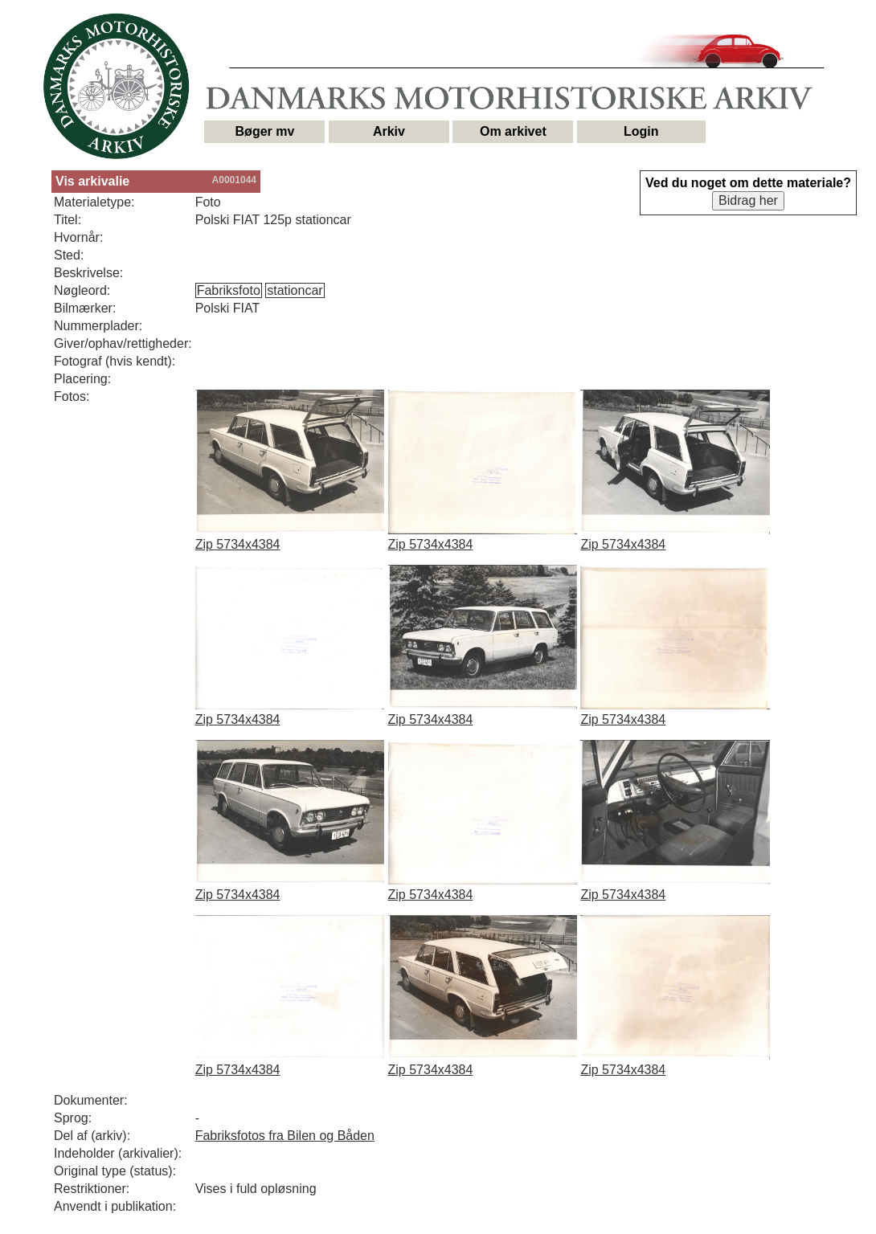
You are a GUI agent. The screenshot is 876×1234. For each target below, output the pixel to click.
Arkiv (389, 131)
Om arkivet (513, 131)
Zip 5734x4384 (237, 544)
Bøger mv (265, 131)
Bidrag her (748, 200)
